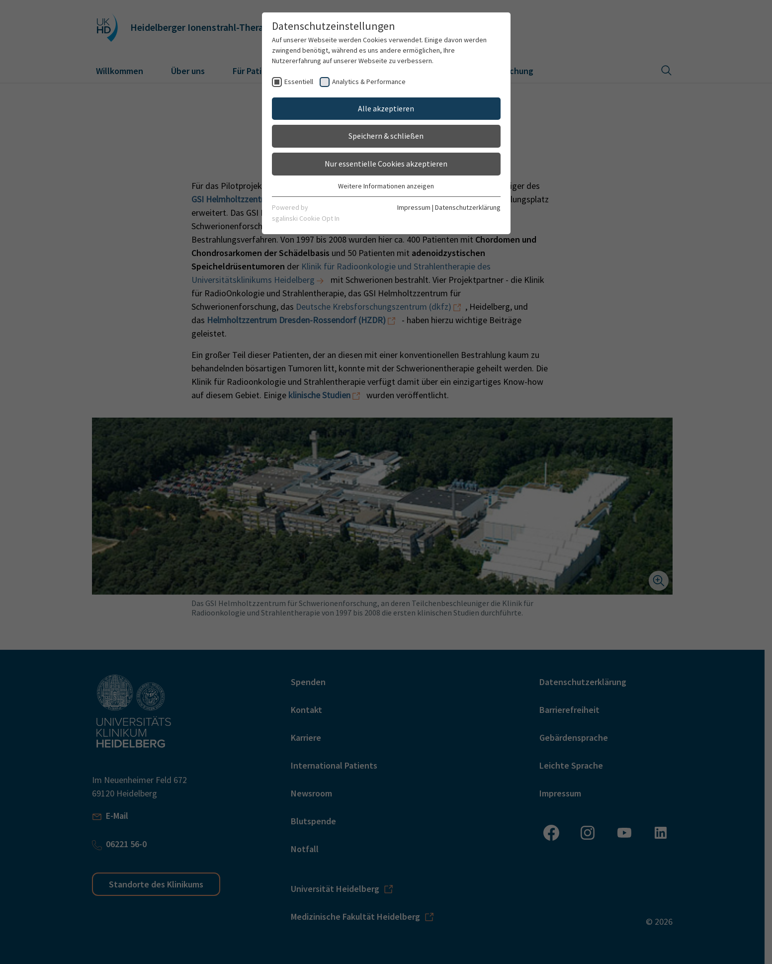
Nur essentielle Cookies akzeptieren (386, 164)
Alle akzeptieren (386, 108)
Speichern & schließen (386, 136)
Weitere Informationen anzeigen (386, 185)
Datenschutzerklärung (468, 207)
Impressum (413, 207)
